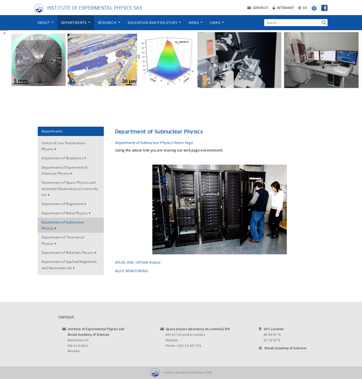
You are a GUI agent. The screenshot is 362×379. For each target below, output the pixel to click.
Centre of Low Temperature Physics (63, 146)
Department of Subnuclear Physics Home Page (154, 142)
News (195, 22)
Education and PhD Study (154, 22)
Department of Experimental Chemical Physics (64, 170)
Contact (257, 7)
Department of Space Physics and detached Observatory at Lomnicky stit (69, 188)
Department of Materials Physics (67, 252)
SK (302, 7)
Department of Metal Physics (64, 213)
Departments (75, 22)
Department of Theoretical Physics (62, 240)
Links (217, 22)
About (46, 22)
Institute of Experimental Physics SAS (94, 7)
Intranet (283, 7)
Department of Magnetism (62, 204)
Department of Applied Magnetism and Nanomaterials (69, 264)
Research (109, 22)
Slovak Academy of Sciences (285, 348)
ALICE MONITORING (131, 270)
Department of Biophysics (62, 158)
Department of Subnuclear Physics (62, 225)
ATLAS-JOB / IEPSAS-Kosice (138, 262)
